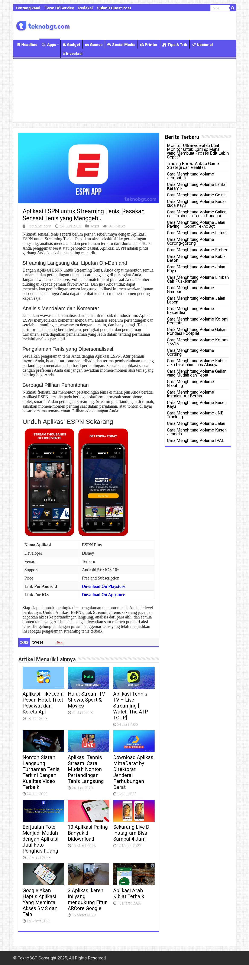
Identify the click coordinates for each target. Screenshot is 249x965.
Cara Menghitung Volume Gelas (196, 194)
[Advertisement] (124, 90)
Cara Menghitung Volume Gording (190, 352)
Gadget (71, 44)
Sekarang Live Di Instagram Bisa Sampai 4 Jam (132, 833)
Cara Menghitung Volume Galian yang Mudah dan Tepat (196, 373)
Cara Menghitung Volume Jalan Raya (196, 268)
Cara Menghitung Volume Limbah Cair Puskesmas (198, 279)
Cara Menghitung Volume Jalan (196, 423)
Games (94, 44)
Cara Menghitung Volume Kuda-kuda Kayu (196, 203)
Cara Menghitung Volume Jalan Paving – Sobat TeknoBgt (196, 224)
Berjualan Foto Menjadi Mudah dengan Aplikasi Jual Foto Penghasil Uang (40, 839)
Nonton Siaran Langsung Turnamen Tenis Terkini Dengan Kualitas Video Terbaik (41, 772)
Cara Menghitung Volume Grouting (190, 383)
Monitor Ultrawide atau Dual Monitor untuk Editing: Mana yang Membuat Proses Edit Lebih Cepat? (198, 151)
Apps (49, 44)
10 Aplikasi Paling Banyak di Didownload (88, 833)
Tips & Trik (174, 44)
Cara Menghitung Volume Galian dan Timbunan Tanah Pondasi (196, 213)
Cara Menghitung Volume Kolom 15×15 (197, 341)
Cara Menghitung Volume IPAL (195, 440)
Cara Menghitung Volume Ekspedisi (190, 310)
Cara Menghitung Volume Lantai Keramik (196, 186)
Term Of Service (59, 8)
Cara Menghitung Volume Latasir (197, 232)
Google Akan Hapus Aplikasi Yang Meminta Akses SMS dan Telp (40, 902)
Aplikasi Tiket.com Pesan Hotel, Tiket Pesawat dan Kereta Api (43, 703)
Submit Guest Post (114, 8)
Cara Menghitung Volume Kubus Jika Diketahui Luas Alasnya (197, 362)
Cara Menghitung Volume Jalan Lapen (196, 300)
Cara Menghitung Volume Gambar (190, 289)
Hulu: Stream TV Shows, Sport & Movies (86, 700)
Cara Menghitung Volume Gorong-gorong (190, 241)
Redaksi (85, 8)
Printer (149, 44)
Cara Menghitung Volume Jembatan (190, 175)
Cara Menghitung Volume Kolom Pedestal (197, 320)
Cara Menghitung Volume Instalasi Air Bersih (190, 394)
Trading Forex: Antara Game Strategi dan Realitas (193, 165)
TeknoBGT (27, 958)
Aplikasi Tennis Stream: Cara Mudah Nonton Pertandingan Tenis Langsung (86, 769)
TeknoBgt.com (39, 226)
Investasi (73, 53)
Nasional (202, 44)
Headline (27, 44)
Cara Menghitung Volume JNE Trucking (195, 414)
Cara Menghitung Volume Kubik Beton (196, 258)
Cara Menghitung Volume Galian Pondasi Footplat (196, 331)
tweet (37, 642)
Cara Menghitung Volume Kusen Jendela (197, 431)
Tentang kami (27, 8)
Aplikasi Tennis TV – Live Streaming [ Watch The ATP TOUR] (130, 706)
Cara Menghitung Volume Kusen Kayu (197, 404)
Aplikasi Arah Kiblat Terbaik (128, 893)
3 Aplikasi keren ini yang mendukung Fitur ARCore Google (87, 899)
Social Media (121, 44)
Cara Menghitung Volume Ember (197, 249)
